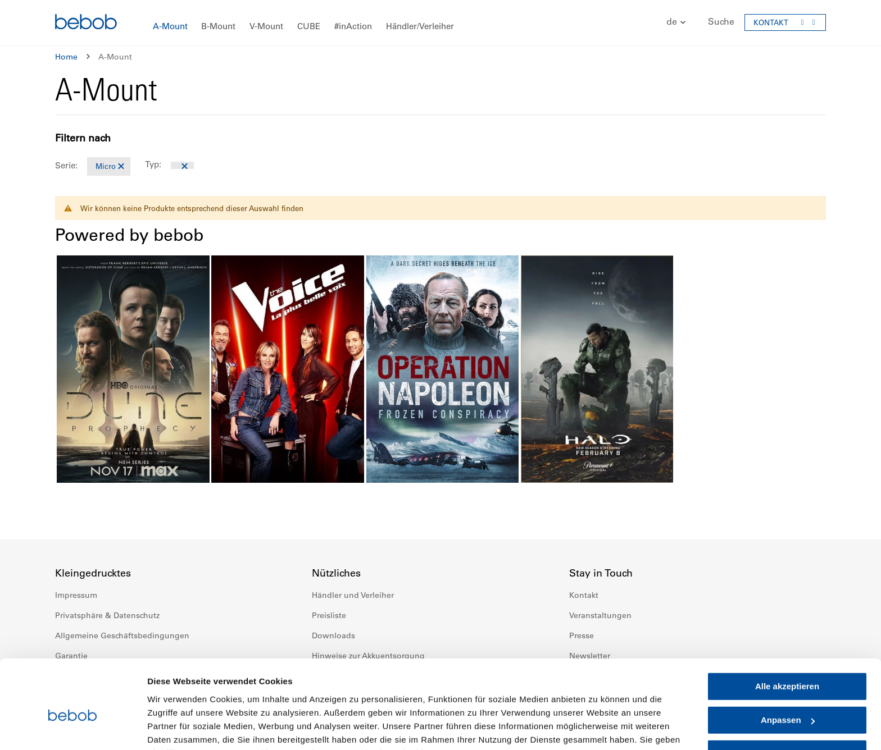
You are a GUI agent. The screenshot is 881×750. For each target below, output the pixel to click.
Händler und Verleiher (353, 595)
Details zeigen (175, 728)
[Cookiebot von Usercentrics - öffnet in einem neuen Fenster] (73, 728)
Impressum (76, 595)
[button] (670, 22)
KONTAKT (770, 22)
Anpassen (788, 664)
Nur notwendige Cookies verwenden (787, 702)
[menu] (440, 22)
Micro (106, 166)
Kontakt (583, 595)
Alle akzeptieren (787, 630)
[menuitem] (170, 26)
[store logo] (86, 23)
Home (66, 57)
